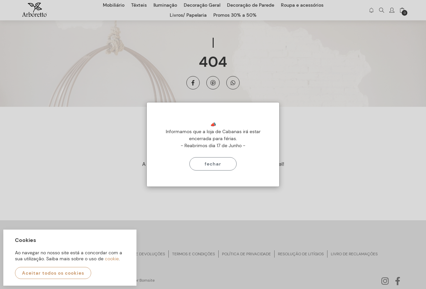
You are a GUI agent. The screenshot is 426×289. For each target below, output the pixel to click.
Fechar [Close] (213, 164)
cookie (112, 259)
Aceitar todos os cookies (53, 273)
